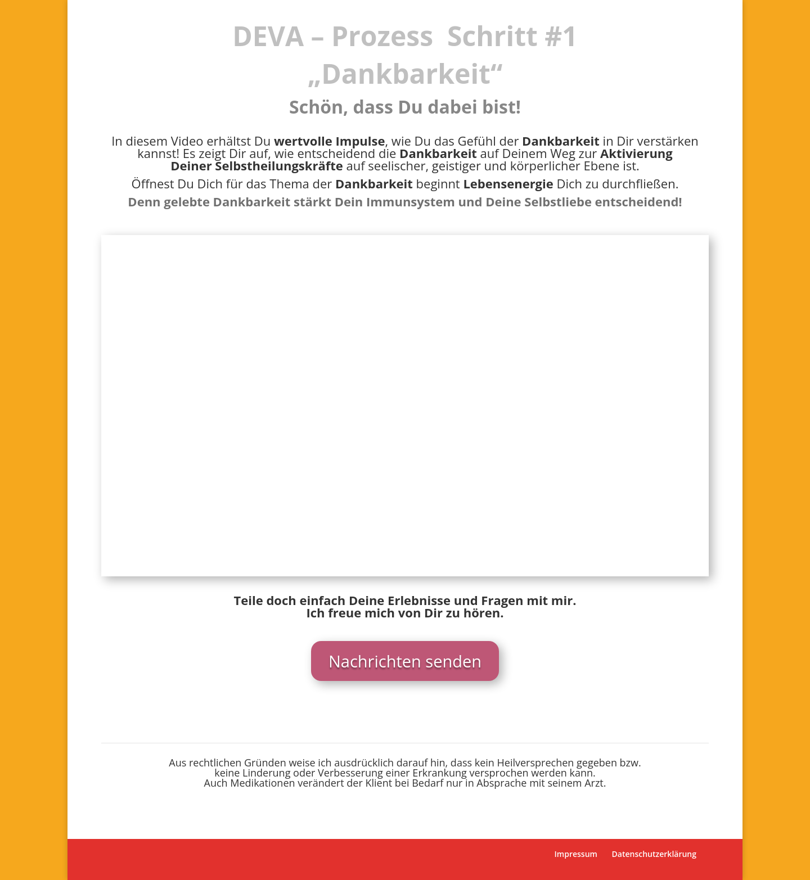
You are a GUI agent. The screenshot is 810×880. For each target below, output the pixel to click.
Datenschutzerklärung (654, 854)
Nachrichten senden (405, 661)
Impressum (576, 854)
